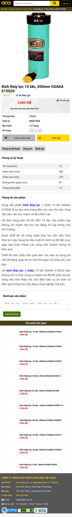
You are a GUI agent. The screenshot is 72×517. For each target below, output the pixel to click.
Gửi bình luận (12, 315)
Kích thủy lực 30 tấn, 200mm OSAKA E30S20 (40, 421)
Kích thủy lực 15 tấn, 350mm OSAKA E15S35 (40, 362)
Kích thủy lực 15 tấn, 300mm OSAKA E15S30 (40, 348)
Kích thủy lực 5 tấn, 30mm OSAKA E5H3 (38, 466)
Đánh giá (39, 149)
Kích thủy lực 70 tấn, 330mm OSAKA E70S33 (40, 451)
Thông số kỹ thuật (11, 149)
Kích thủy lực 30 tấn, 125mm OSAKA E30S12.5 (41, 407)
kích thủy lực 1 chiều (20, 270)
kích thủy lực (31, 205)
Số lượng (6, 130)
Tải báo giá (63, 100)
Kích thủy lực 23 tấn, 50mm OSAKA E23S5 (39, 392)
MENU (66, 4)
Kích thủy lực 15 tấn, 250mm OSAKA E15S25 (40, 333)
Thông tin (27, 149)
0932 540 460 (22, 497)
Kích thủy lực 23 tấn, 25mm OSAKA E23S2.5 (40, 377)
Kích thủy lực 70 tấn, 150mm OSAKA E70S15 (40, 436)
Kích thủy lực (27, 9)
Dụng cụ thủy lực (15, 9)
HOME (4, 9)
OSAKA (32, 116)
